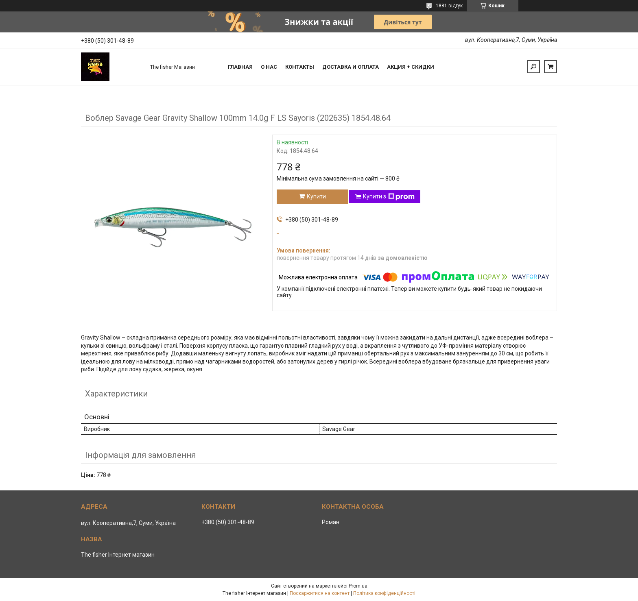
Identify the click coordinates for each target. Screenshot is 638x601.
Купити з (389, 196)
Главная (240, 67)
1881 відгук (449, 6)
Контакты (299, 67)
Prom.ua (358, 586)
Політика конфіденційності (384, 593)
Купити (316, 196)
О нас (269, 67)
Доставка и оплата (350, 67)
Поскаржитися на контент (320, 593)
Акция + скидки (410, 67)
